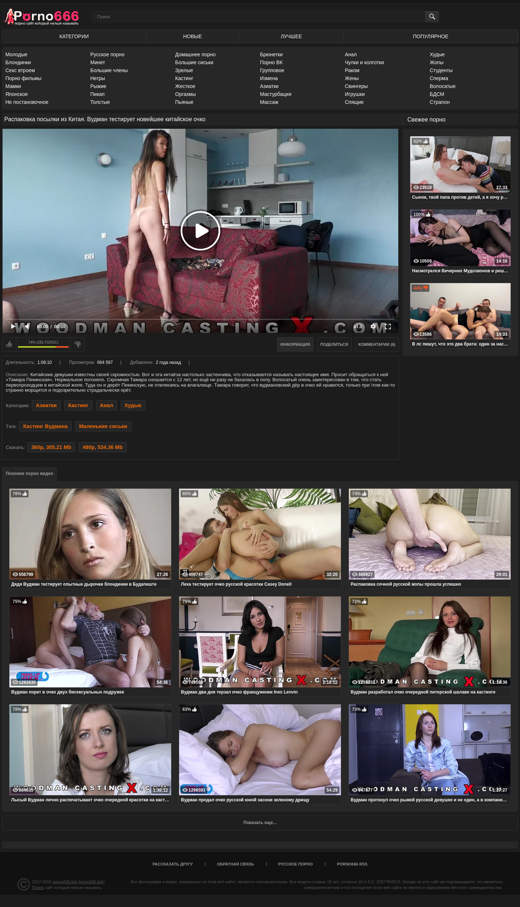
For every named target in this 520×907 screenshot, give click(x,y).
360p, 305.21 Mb (51, 447)
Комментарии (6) (377, 344)
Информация (295, 344)
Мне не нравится (77, 344)
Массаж (269, 102)
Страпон (440, 102)
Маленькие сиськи (103, 426)
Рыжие (98, 86)
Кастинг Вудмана (45, 426)
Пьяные (184, 102)
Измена (269, 78)
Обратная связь (235, 864)
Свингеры (356, 86)
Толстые (100, 102)
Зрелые (184, 70)
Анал (351, 54)
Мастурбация (275, 94)
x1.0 (358, 326)
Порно (38, 887)
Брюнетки (271, 54)
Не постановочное (26, 102)
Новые (192, 36)
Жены (352, 78)
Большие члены (109, 70)
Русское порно (107, 54)
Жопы (436, 62)
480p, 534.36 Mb (103, 447)
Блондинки (18, 62)
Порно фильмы (23, 78)
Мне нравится (9, 344)
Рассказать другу (172, 864)
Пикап (97, 94)
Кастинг (184, 78)
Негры (97, 78)
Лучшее (291, 36)
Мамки (13, 86)
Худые (437, 54)
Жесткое (185, 86)
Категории (73, 36)
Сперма (439, 78)
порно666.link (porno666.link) (78, 882)
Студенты (441, 70)
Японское (16, 94)
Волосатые (443, 86)
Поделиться (334, 344)
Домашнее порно (195, 54)
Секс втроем (20, 70)
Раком (352, 70)
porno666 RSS (352, 864)
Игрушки (355, 94)
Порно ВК (271, 62)
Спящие (354, 102)
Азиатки (269, 86)
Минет (97, 62)
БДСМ (437, 94)
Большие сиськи (194, 62)
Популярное (430, 36)
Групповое (272, 70)
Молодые (16, 54)
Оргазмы (185, 94)
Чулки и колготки (364, 62)
